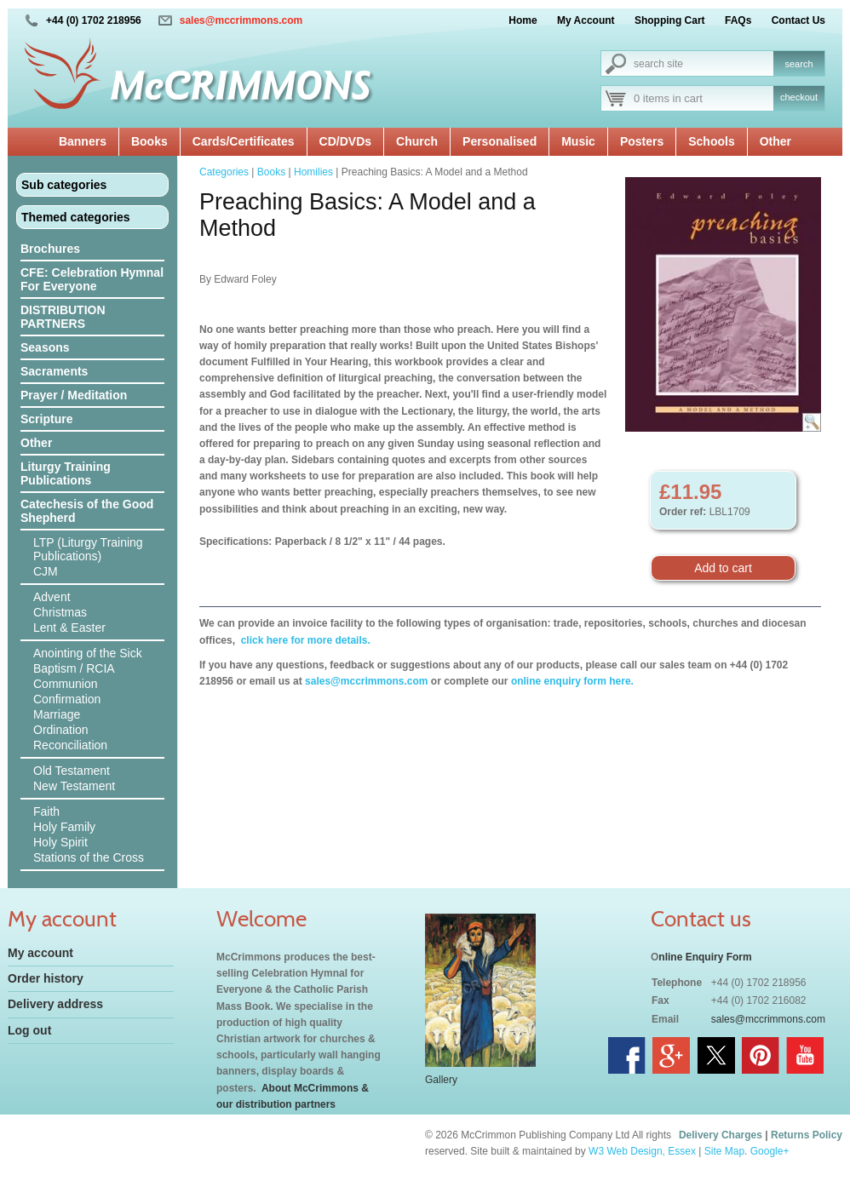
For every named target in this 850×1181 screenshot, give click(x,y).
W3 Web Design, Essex (642, 1151)
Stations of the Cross (88, 857)
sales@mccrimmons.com (241, 20)
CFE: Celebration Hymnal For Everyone (92, 279)
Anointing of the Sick (87, 653)
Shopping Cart (670, 20)
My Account (586, 20)
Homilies (313, 172)
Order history (45, 978)
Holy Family (64, 827)
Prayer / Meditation (73, 395)
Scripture (46, 419)
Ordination (61, 730)
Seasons (45, 347)
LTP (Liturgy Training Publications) (88, 549)
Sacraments (54, 371)
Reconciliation (70, 745)
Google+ (770, 1151)
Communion (65, 684)
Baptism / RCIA (74, 668)
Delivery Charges (720, 1135)
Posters (641, 141)
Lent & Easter (69, 627)
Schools (711, 141)
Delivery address (55, 1004)
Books (149, 141)
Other (775, 141)
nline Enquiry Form (704, 957)
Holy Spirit (60, 842)
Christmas (60, 612)
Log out (29, 1030)
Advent (52, 597)
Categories (224, 172)
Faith (46, 811)
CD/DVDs (345, 141)
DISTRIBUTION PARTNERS (63, 316)
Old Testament (71, 770)
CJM (45, 571)
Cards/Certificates (243, 141)
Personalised (499, 141)
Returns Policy (806, 1135)
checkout (799, 97)
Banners (82, 141)
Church (417, 141)
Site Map (724, 1151)
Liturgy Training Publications (65, 473)
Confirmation (67, 699)
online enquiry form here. (572, 681)
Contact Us (798, 20)
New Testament (74, 786)
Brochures (50, 248)
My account (40, 953)
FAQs (738, 20)
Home (522, 20)
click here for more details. (304, 640)
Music (578, 141)
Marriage (56, 714)
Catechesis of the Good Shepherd (86, 511)
